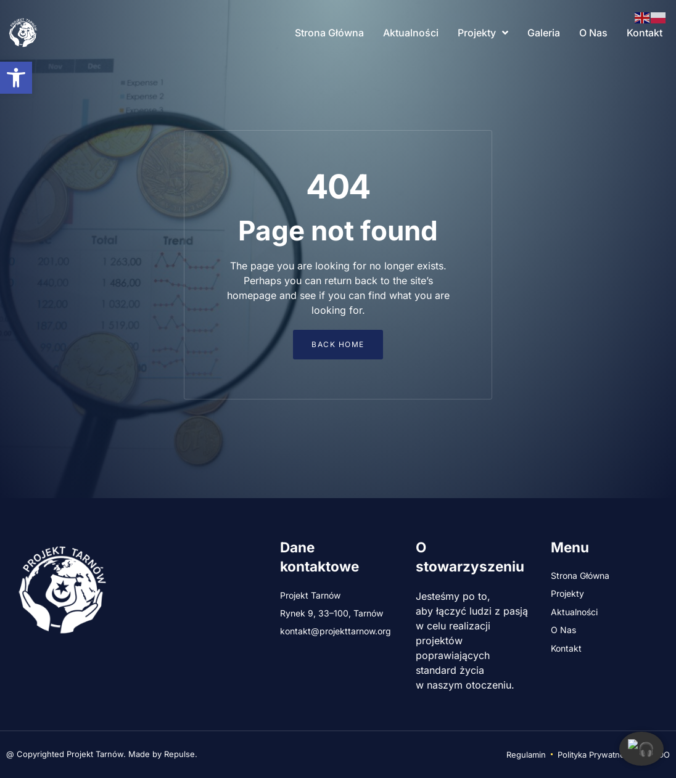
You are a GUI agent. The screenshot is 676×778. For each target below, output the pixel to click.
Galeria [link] (543, 33)
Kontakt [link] (644, 33)
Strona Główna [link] (329, 33)
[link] (16, 78)
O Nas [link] (593, 33)
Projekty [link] (483, 33)
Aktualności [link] (411, 33)
